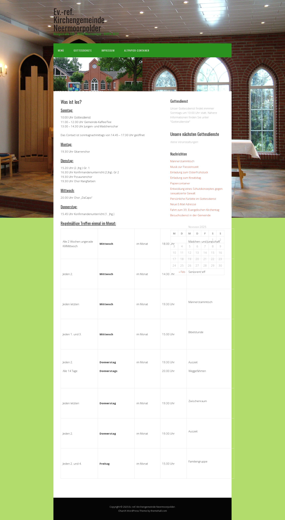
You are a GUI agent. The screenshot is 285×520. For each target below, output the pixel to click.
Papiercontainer (180, 183)
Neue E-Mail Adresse (183, 204)
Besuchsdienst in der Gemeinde (190, 215)
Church (122, 510)
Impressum (108, 50)
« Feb (182, 272)
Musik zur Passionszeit (184, 167)
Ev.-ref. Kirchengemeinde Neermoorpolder (79, 19)
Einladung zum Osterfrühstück (189, 172)
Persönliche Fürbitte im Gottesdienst (193, 198)
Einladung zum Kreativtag (185, 177)
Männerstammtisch (182, 161)
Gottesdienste (83, 50)
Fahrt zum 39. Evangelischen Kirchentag (194, 210)
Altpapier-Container (136, 50)
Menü (61, 50)
